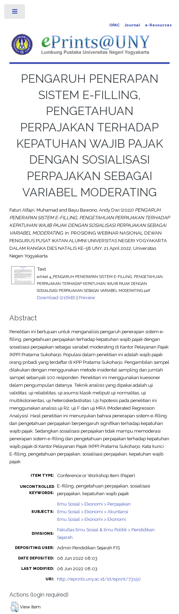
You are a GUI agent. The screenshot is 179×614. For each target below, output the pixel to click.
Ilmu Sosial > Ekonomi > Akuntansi (92, 511)
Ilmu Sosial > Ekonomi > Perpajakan (94, 504)
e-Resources (158, 25)
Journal (132, 25)
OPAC (114, 25)
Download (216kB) (56, 297)
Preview (87, 297)
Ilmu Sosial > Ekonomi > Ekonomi (91, 519)
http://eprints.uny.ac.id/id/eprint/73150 (99, 579)
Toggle (15, 13)
